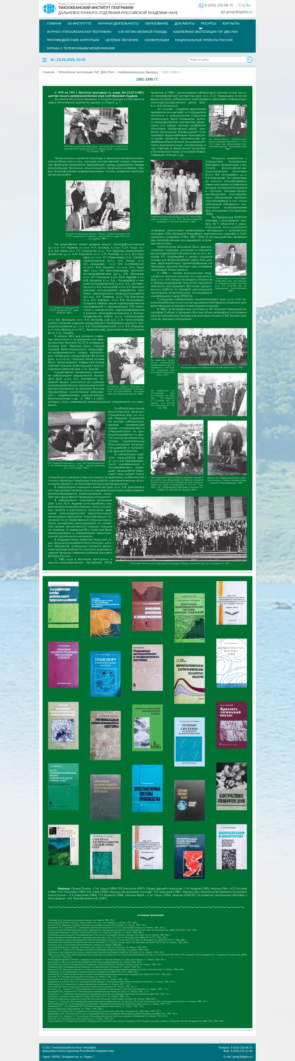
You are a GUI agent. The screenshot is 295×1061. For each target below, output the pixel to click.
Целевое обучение (121, 40)
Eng (242, 5)
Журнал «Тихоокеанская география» (79, 31)
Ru (248, 5)
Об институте (79, 23)
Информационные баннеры (138, 72)
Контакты (230, 23)
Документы (185, 23)
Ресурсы (208, 23)
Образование (156, 23)
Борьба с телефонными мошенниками (81, 48)
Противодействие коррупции (73, 40)
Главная (54, 23)
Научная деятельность (118, 23)
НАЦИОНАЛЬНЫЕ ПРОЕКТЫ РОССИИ (204, 40)
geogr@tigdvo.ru (239, 12)
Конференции (157, 40)
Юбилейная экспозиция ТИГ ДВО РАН (205, 31)
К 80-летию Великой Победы (142, 31)
